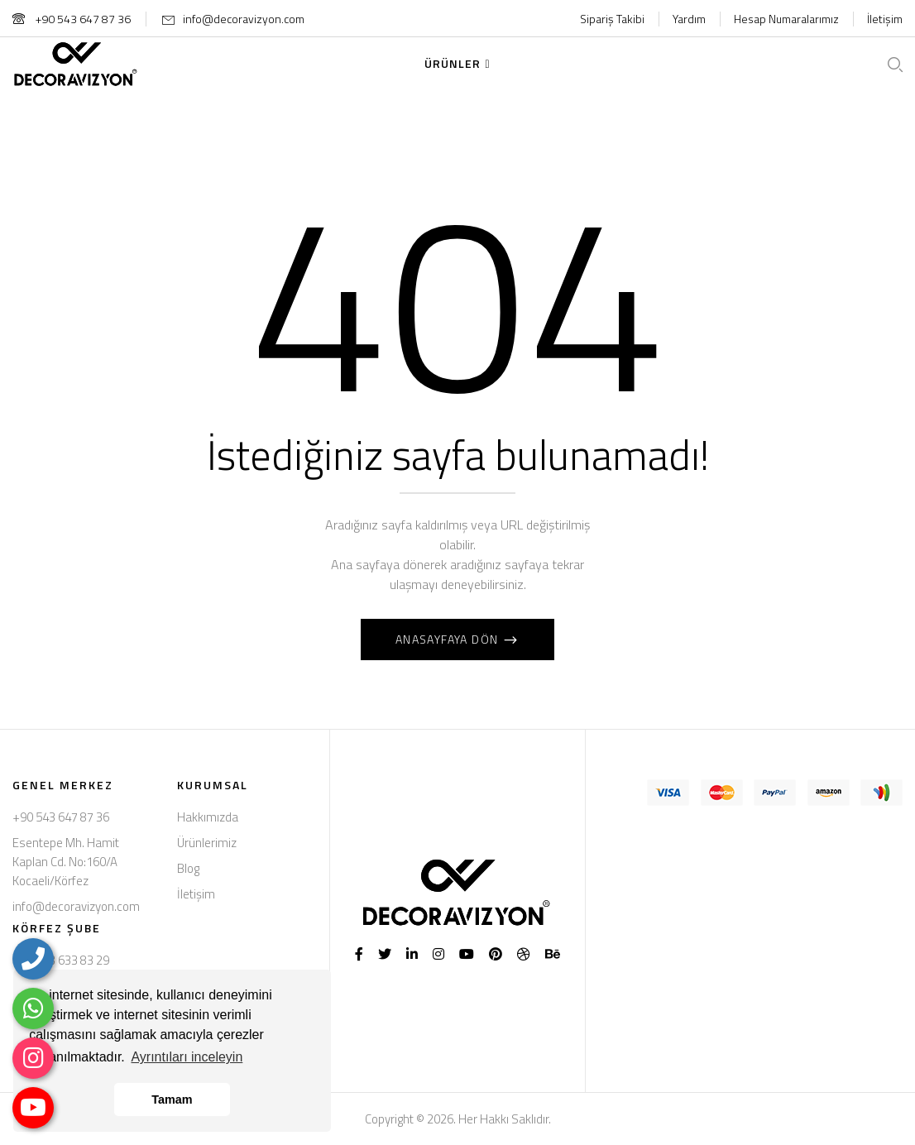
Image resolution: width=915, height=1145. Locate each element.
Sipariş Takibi (612, 18)
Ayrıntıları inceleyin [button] (186, 1057)
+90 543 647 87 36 (71, 18)
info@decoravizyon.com (243, 18)
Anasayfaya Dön (448, 639)
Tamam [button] (171, 1099)
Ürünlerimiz (207, 842)
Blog (188, 868)
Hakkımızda (207, 816)
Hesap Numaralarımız (786, 18)
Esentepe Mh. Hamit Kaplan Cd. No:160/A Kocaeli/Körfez (65, 861)
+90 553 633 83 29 (60, 960)
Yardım (689, 18)
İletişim (885, 18)
